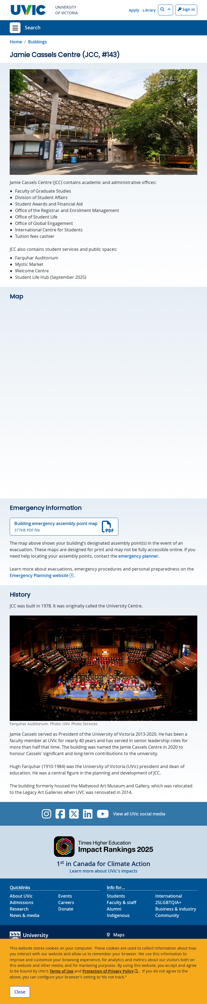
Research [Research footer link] (19, 909)
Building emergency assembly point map (64, 526)
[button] (165, 10)
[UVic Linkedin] (87, 813)
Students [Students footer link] (116, 896)
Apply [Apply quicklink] (134, 10)
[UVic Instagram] (46, 813)
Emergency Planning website (39, 575)
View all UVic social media (139, 814)
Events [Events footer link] (65, 896)
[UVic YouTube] (103, 813)
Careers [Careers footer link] (66, 902)
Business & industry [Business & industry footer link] (175, 909)
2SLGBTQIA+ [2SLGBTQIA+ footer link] (168, 902)
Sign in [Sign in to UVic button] (186, 9)
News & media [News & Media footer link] (24, 915)
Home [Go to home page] (16, 42)
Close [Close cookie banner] (19, 992)
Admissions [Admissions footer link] (21, 902)
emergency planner (138, 556)
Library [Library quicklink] (149, 10)
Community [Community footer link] (167, 915)
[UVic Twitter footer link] (74, 813)
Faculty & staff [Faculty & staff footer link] (121, 902)
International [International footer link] (168, 896)
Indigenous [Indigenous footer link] (118, 915)
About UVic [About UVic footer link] (21, 896)
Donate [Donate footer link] (65, 909)
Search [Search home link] (32, 27)
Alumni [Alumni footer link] (114, 909)
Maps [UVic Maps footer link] (116, 935)
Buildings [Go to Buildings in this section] (37, 42)
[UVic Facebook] (60, 813)
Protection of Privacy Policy (108, 971)
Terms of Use (61, 971)
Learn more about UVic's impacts (103, 871)
